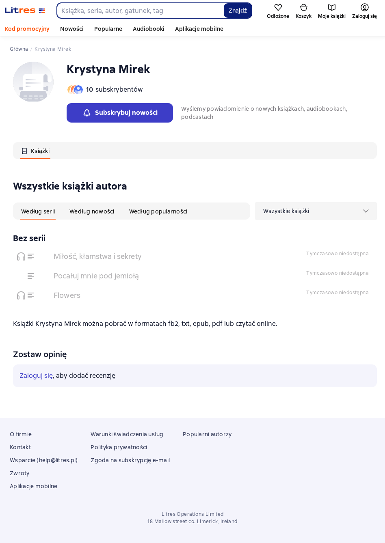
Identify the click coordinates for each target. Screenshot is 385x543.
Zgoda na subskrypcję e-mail (130, 460)
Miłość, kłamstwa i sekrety (98, 256)
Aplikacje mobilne (199, 28)
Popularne (108, 28)
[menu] (316, 211)
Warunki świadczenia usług (127, 434)
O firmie (21, 434)
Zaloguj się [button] (36, 375)
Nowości (72, 28)
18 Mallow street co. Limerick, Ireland (192, 521)
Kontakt (20, 447)
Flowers (67, 295)
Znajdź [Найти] (238, 10)
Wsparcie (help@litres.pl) (44, 460)
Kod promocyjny (27, 28)
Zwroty (20, 473)
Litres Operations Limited (193, 514)
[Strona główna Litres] (25, 10)
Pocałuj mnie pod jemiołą (96, 275)
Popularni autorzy (207, 434)
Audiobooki (148, 28)
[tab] (35, 150)
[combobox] (140, 10)
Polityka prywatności (119, 447)
